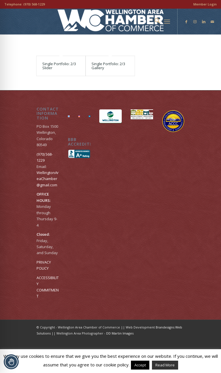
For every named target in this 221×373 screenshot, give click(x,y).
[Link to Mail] (212, 21)
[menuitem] (203, 4)
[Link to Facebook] (186, 21)
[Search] (154, 21)
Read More (165, 365)
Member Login (205, 4)
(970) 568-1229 (34, 4)
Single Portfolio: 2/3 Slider (59, 65)
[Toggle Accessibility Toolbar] (11, 362)
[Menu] (167, 21)
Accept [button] (140, 365)
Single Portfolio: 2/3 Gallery (108, 65)
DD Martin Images (120, 334)
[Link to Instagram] (195, 21)
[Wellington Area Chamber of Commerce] (111, 21)
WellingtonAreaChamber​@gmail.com (48, 179)
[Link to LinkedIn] (203, 21)
